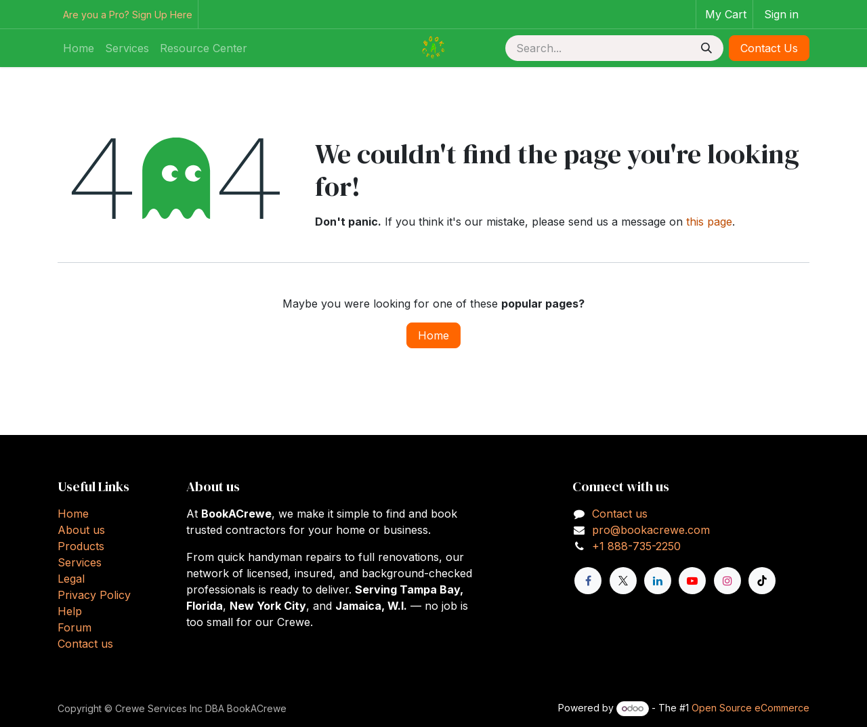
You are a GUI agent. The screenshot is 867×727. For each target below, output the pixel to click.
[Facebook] (587, 580)
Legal (71, 578)
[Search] (706, 48)
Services (80, 562)
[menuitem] (79, 48)
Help (70, 611)
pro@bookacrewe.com (651, 530)
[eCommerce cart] (724, 14)
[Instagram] (727, 580)
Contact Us (769, 48)
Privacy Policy (94, 595)
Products (81, 546)
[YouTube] (692, 580)
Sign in (781, 14)
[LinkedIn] (657, 580)
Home (433, 335)
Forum (74, 627)
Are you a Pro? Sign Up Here (127, 14)
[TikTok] (762, 580)
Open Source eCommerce (750, 707)
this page (709, 221)
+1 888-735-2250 (636, 546)
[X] (623, 580)
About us (81, 530)
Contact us (85, 643)
